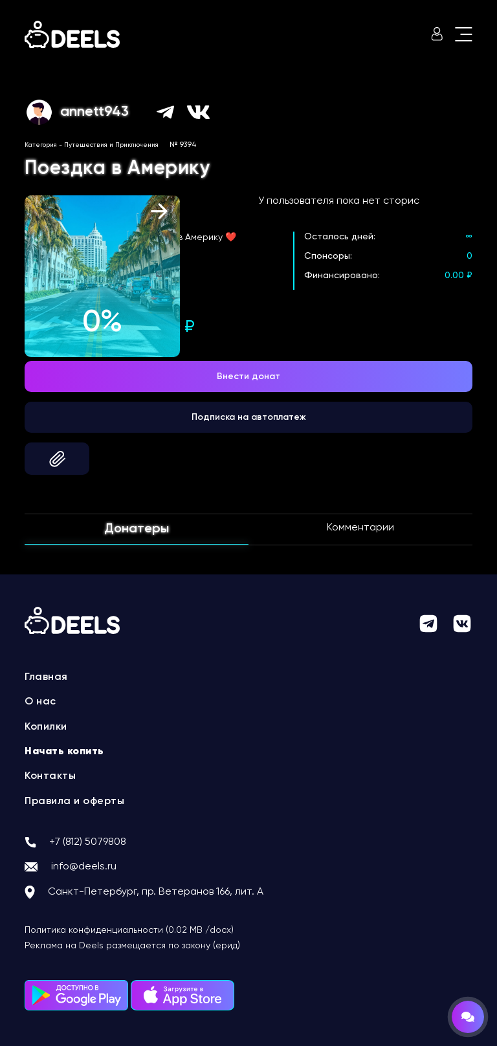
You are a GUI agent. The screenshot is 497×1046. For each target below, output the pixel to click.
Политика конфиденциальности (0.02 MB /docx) (129, 930)
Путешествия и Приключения (111, 145)
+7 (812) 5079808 (87, 842)
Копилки (46, 727)
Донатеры (136, 529)
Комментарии (360, 528)
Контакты (50, 776)
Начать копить (64, 751)
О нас (40, 702)
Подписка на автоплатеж (249, 417)
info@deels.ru (83, 867)
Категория (41, 145)
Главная (46, 677)
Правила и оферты (74, 801)
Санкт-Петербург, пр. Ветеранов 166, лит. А (155, 892)
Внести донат (248, 376)
